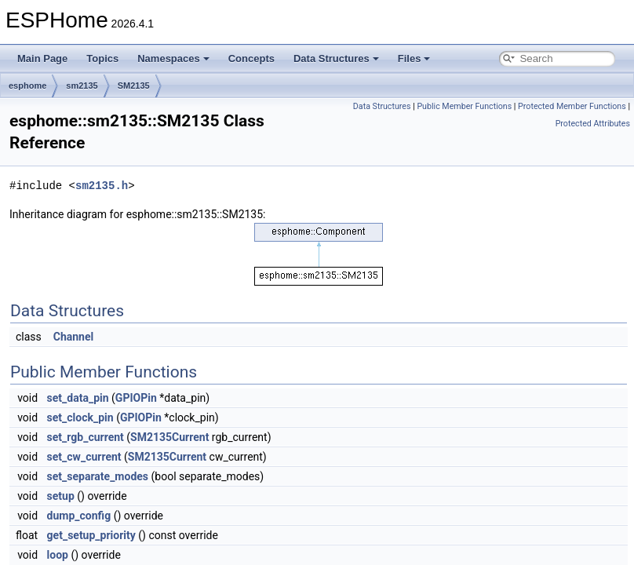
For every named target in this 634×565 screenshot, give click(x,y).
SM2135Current (169, 437)
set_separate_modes (97, 476)
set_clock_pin (80, 417)
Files (414, 58)
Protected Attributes (593, 123)
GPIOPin (136, 398)
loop (57, 555)
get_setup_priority (91, 535)
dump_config (79, 515)
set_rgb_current (85, 437)
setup (61, 496)
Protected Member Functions (572, 106)
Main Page (42, 58)
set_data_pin (78, 398)
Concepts (251, 58)
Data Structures (336, 58)
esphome (27, 85)
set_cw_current (84, 456)
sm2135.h (101, 185)
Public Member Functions (464, 106)
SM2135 (134, 85)
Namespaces (173, 58)
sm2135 (81, 85)
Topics (102, 58)
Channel (73, 336)
